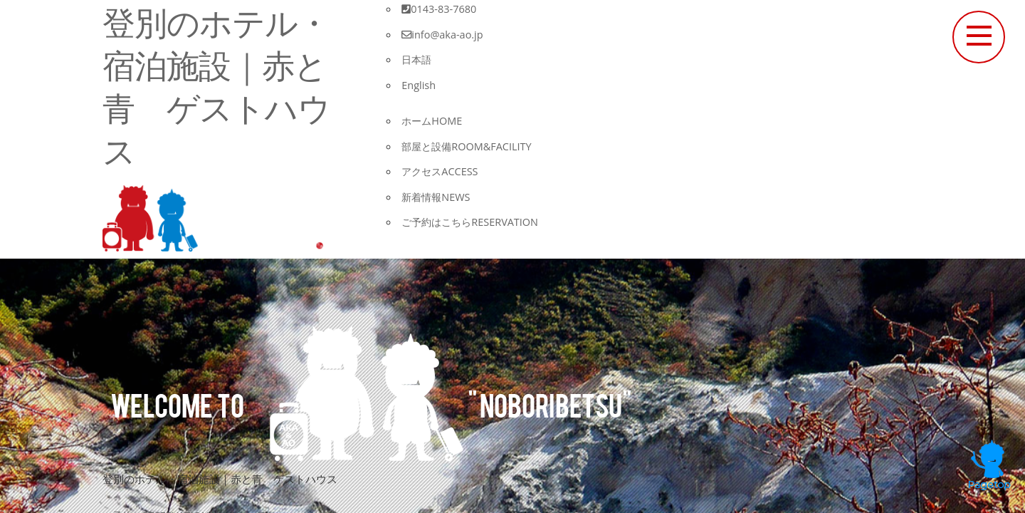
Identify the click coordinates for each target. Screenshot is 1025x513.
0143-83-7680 (439, 8)
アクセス (441, 171)
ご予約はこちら (473, 221)
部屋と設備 (469, 146)
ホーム (433, 120)
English (419, 85)
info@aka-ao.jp (443, 34)
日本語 (417, 59)
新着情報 (437, 197)
